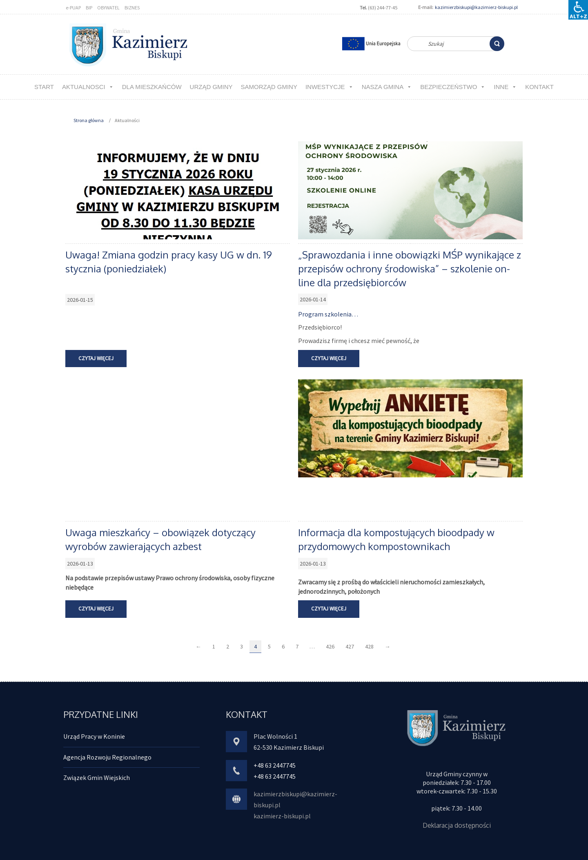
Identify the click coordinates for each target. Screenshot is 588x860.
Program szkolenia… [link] (328, 314)
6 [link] (283, 646)
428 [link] (369, 646)
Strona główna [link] (89, 120)
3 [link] (241, 646)
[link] (497, 43)
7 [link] (297, 646)
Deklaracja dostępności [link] (457, 825)
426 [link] (330, 646)
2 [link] (227, 646)
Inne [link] (505, 86)
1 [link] (213, 646)
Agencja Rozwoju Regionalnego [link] (107, 757)
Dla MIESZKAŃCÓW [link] (152, 86)
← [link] (198, 646)
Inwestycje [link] (329, 86)
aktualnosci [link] (88, 86)
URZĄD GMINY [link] (211, 86)
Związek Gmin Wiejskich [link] (96, 777)
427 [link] (349, 646)
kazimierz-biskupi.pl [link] (282, 816)
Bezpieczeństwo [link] (453, 86)
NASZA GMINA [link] (387, 86)
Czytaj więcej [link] (96, 358)
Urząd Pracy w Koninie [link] (94, 736)
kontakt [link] (539, 86)
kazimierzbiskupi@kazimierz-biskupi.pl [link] (476, 7)
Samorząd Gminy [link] (269, 86)
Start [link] (44, 86)
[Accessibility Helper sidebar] (578, 10)
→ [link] (387, 646)
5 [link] (269, 646)
